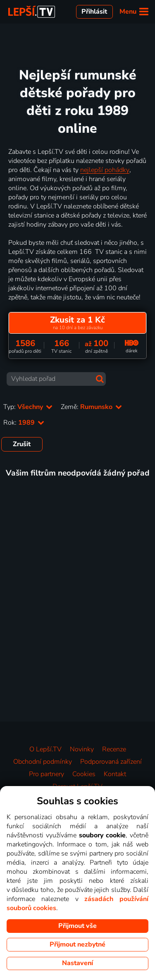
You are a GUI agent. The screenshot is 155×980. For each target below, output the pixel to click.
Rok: (23, 422)
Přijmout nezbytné (77, 944)
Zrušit (22, 444)
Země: (91, 406)
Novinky (82, 749)
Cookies (83, 774)
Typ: (27, 406)
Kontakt (115, 774)
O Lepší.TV (45, 749)
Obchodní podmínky (42, 761)
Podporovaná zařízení (111, 761)
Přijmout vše (77, 925)
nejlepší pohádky (104, 169)
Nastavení (77, 963)
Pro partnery (46, 774)
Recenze (114, 749)
